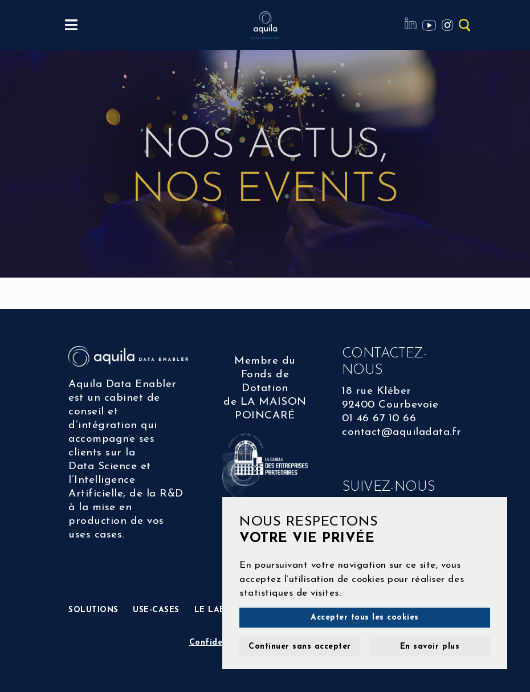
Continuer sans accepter (299, 646)
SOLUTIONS (93, 610)
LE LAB (209, 610)
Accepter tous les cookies (365, 617)
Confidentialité (221, 642)
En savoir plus (429, 646)
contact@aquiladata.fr (402, 432)
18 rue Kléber (376, 391)
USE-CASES (156, 610)
